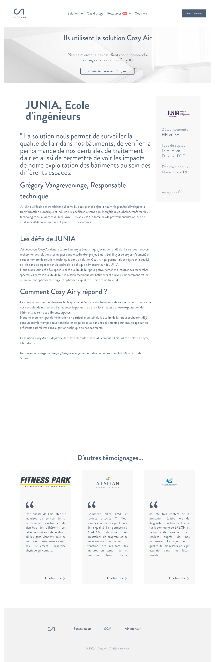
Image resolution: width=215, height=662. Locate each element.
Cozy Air (141, 13)
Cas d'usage (95, 13)
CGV (107, 628)
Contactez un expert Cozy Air (107, 71)
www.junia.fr (171, 191)
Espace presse (82, 628)
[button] (75, 13)
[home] (19, 13)
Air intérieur (132, 628)
